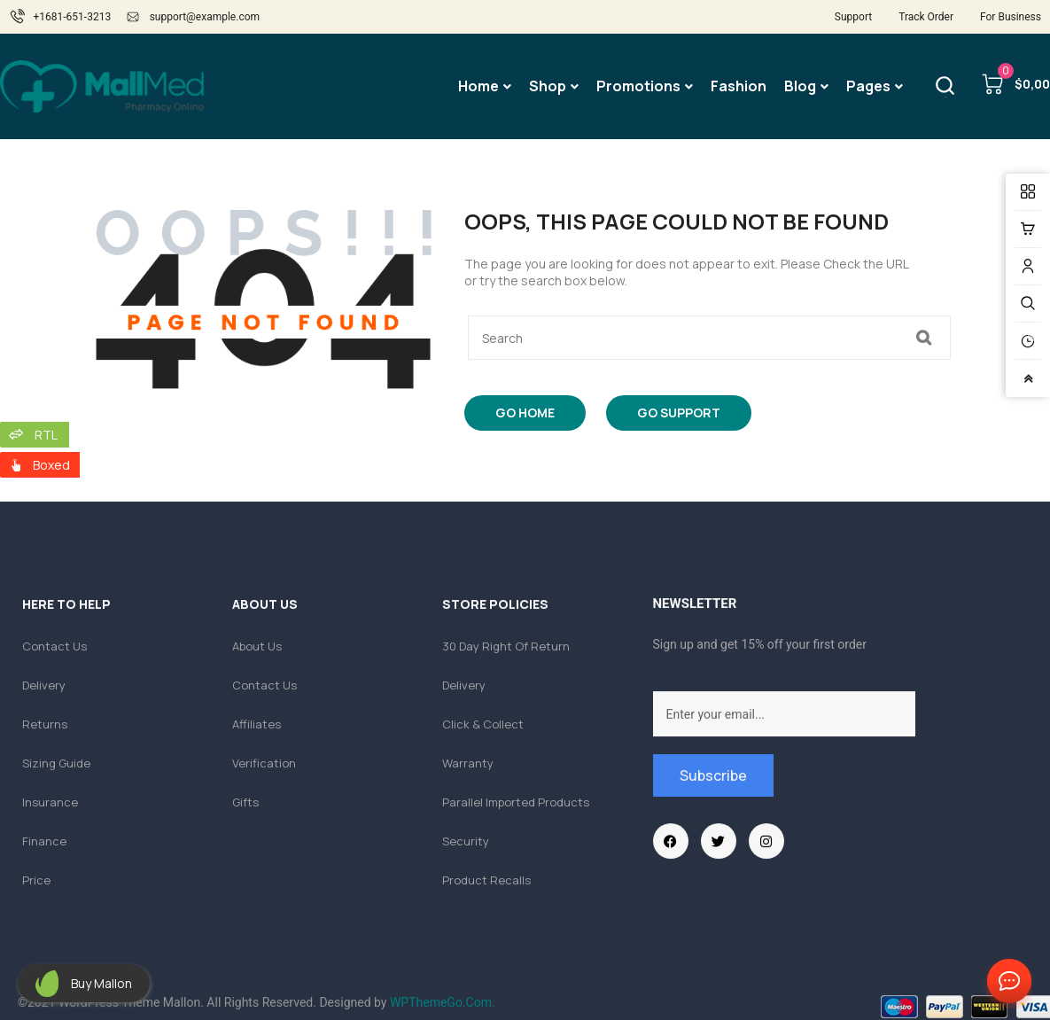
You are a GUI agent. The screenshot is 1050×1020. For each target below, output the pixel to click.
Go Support (678, 412)
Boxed (51, 464)
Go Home (525, 412)
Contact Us (1005, 981)
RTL (46, 434)
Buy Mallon (101, 983)
